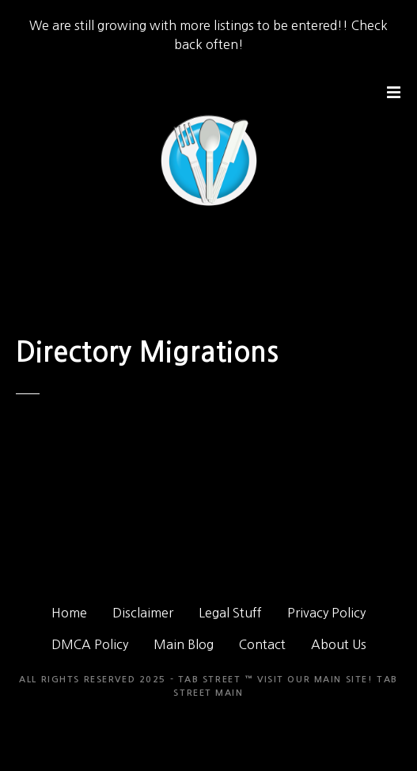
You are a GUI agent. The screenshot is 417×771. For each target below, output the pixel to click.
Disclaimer (142, 612)
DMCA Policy (89, 644)
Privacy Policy (326, 612)
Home (69, 612)
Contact (262, 644)
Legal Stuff (230, 612)
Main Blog (184, 644)
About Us (338, 644)
